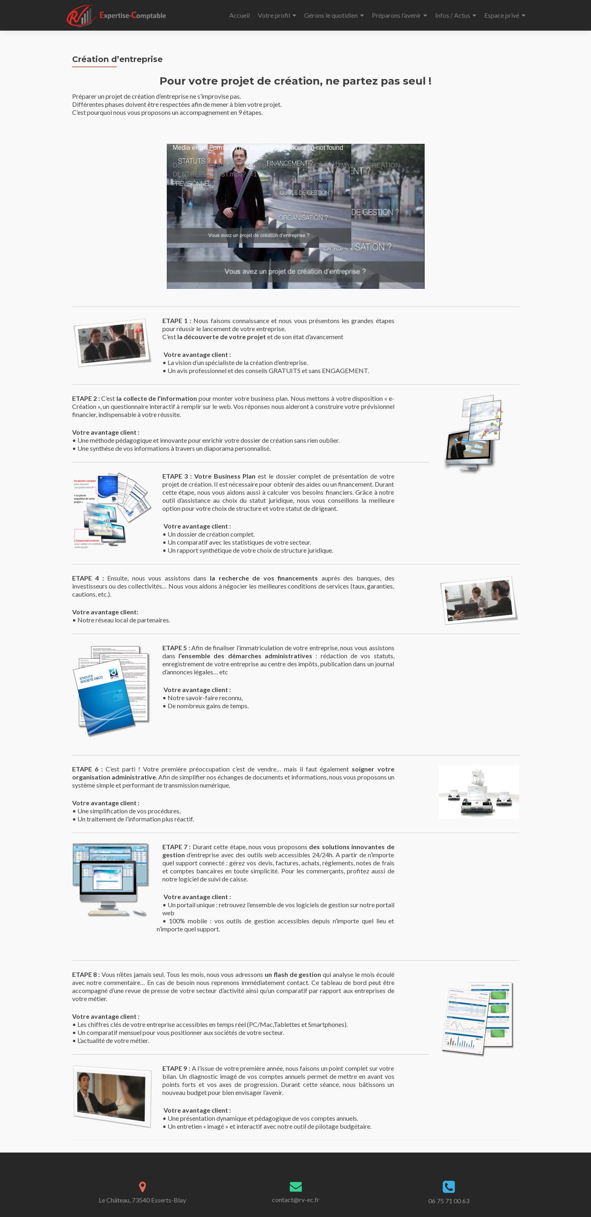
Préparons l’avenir (396, 15)
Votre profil (274, 15)
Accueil (239, 15)
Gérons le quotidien (331, 15)
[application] (296, 216)
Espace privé (501, 15)
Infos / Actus (452, 15)
